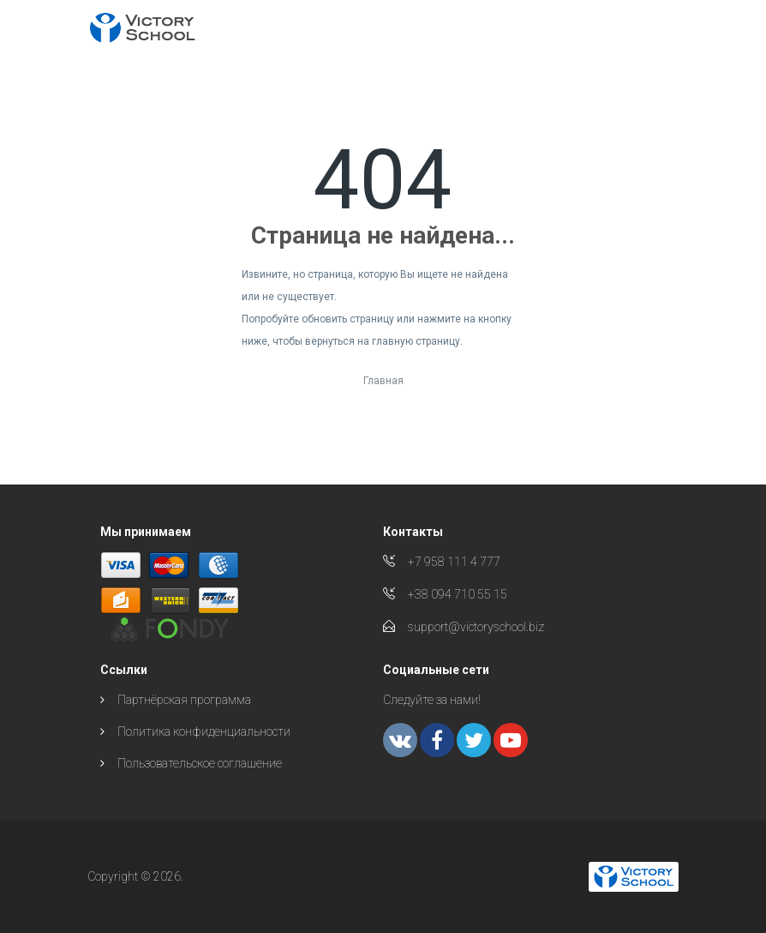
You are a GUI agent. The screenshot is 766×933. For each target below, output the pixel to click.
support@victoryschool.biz (476, 627)
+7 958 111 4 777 (454, 562)
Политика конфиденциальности (203, 731)
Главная (383, 381)
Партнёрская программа (184, 700)
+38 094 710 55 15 (457, 594)
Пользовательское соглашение (199, 763)
